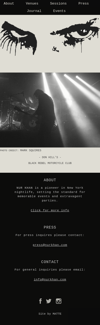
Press (83, 4)
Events (59, 11)
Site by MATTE (50, 313)
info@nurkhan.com (50, 279)
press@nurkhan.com (50, 245)
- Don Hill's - (50, 157)
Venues (32, 4)
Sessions (58, 4)
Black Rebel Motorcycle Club (49, 163)
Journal (34, 11)
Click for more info (50, 210)
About (9, 4)
